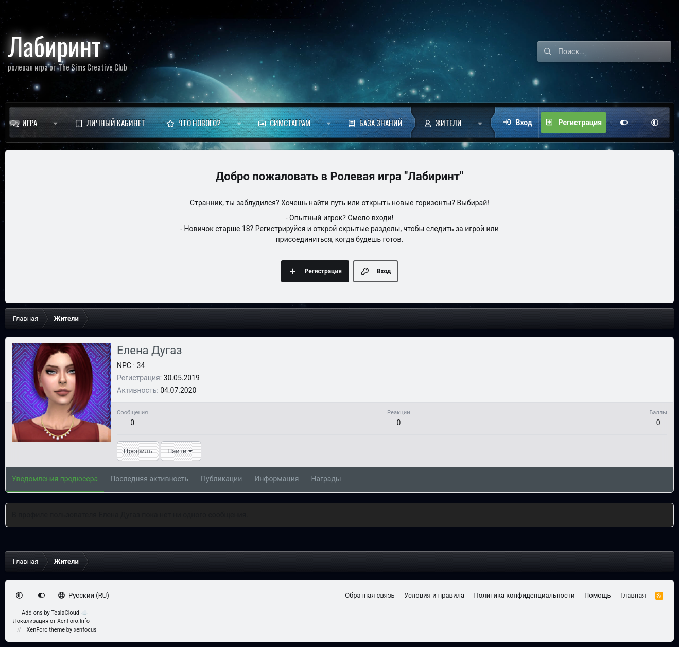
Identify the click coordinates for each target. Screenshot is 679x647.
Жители (449, 122)
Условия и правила (434, 595)
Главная (633, 595)
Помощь (597, 595)
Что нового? (199, 122)
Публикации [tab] (221, 479)
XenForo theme (46, 629)
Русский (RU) (83, 595)
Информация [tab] (276, 479)
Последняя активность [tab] (149, 479)
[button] (55, 122)
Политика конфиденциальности (524, 595)
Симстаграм (290, 122)
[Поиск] (614, 51)
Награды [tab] (326, 479)
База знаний (381, 122)
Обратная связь (370, 595)
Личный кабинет (115, 122)
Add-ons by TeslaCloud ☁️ (55, 612)
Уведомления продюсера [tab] (55, 479)
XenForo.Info (73, 621)
